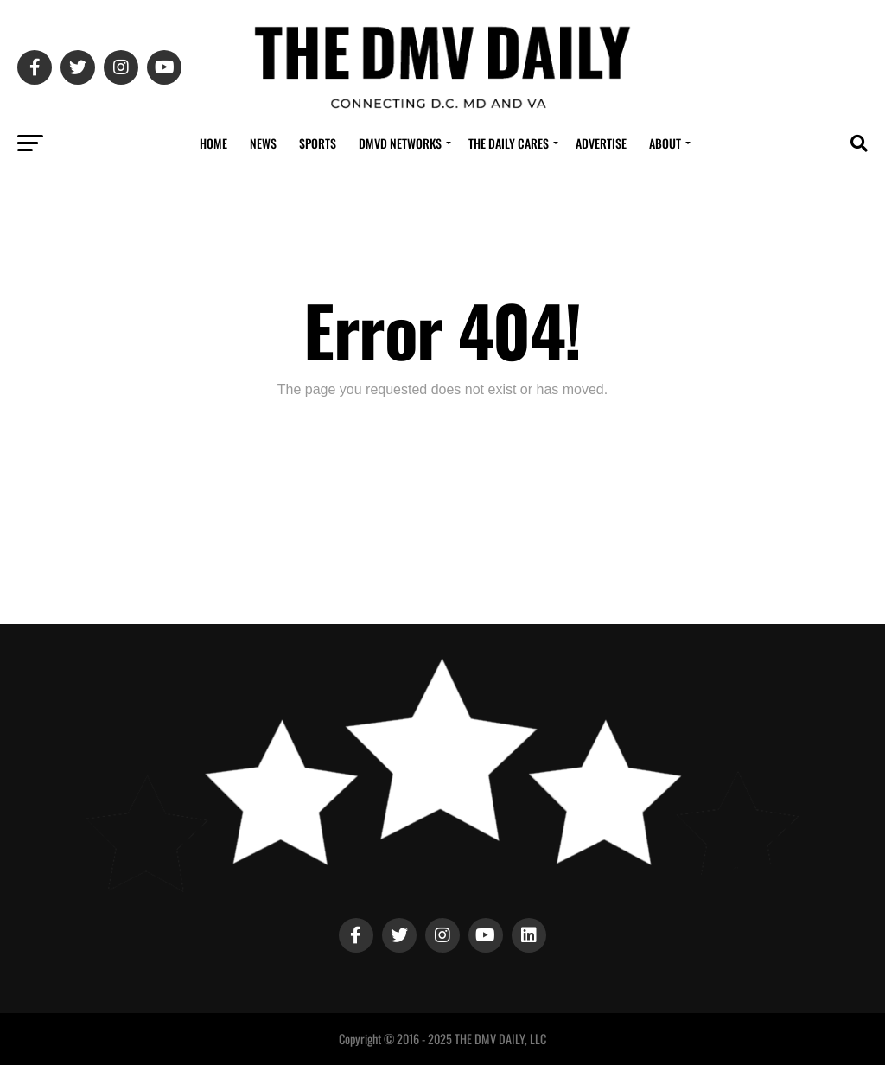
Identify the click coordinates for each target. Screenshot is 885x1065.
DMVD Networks (400, 143)
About (665, 143)
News (263, 143)
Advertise (601, 143)
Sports (317, 143)
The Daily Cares (508, 143)
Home (213, 143)
